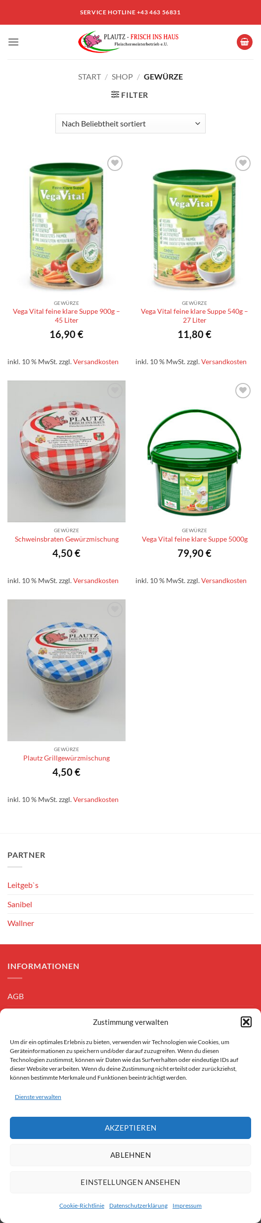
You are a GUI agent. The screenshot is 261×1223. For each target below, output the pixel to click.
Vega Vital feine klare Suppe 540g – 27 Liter (194, 315)
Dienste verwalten (38, 1096)
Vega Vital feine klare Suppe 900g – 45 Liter (66, 315)
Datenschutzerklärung (138, 1205)
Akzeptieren (131, 1127)
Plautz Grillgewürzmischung (66, 758)
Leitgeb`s (23, 884)
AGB (15, 996)
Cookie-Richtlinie (81, 1205)
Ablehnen (130, 1154)
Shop (122, 76)
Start (89, 76)
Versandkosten (96, 361)
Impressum (187, 1205)
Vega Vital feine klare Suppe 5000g (195, 539)
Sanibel (19, 904)
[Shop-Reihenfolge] (130, 123)
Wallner (20, 923)
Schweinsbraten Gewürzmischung (67, 539)
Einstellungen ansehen (130, 1182)
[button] (246, 1022)
